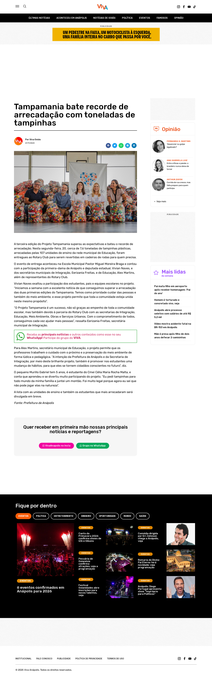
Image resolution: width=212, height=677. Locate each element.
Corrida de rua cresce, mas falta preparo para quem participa (178, 185)
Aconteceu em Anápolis (71, 17)
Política (127, 17)
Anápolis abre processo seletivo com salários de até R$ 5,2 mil (172, 314)
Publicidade (64, 658)
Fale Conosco (44, 658)
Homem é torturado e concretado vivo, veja (166, 302)
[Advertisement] (106, 66)
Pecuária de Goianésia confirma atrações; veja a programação (88, 563)
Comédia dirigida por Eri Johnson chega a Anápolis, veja (148, 537)
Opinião (178, 17)
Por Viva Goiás (33, 139)
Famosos (162, 17)
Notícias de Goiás (104, 17)
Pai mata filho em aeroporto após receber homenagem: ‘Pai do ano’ (172, 290)
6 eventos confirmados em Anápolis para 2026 (40, 589)
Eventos (144, 17)
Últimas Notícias (39, 17)
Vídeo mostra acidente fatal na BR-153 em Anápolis (172, 325)
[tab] (23, 516)
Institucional (23, 658)
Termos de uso (115, 658)
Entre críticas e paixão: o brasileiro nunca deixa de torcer (178, 166)
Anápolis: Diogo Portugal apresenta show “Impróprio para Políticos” (149, 590)
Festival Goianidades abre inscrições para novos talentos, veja (89, 590)
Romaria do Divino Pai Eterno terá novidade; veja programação (148, 563)
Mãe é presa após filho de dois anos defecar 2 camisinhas (171, 336)
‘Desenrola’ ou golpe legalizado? (176, 145)
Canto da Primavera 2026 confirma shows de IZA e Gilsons (90, 537)
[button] (108, 145)
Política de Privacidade (88, 658)
